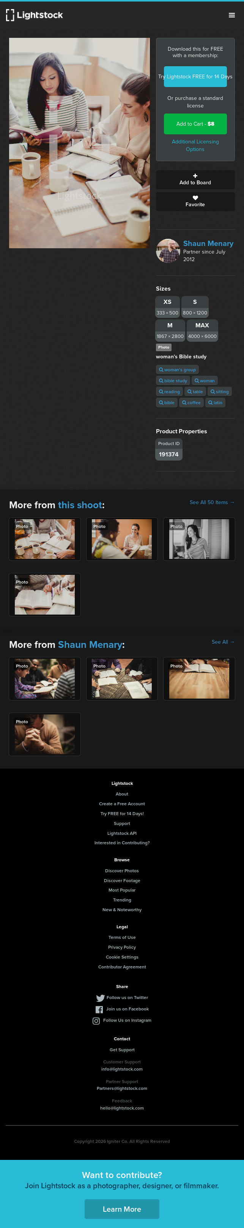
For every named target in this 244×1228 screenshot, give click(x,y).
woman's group (177, 369)
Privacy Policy (122, 947)
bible (167, 402)
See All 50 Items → (212, 502)
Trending (122, 899)
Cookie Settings (122, 957)
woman (205, 380)
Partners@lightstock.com (122, 1088)
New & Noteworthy (122, 909)
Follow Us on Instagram (127, 1020)
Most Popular (122, 890)
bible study (173, 380)
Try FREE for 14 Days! (122, 813)
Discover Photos (122, 870)
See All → (223, 642)
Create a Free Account (122, 803)
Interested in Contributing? (122, 842)
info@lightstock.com (122, 1069)
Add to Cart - (195, 124)
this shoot (80, 505)
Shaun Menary (208, 243)
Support (122, 823)
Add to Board (195, 179)
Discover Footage (122, 880)
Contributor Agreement (122, 966)
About (122, 794)
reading (169, 391)
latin (215, 402)
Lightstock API (122, 833)
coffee (191, 402)
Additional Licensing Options (195, 145)
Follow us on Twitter (127, 997)
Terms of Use (122, 937)
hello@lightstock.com (122, 1108)
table (195, 391)
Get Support (122, 1049)
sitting (220, 391)
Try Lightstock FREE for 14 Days (195, 77)
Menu (232, 15)
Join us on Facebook (127, 1008)
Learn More (122, 1208)
